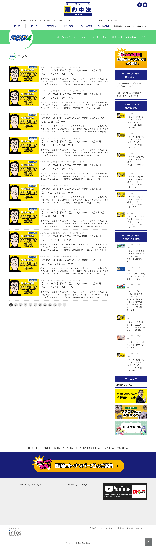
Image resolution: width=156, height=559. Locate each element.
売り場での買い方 (101, 37)
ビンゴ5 (56, 448)
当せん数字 (131, 37)
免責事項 (121, 528)
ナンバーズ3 (68, 448)
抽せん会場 (117, 37)
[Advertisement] (58, 329)
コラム (143, 37)
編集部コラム (94, 448)
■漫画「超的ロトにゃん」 (109, 20)
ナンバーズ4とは (81, 37)
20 (45, 304)
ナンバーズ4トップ (61, 37)
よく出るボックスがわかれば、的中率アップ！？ (129, 85)
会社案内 (93, 528)
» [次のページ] (59, 304)
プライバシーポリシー (107, 528)
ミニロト (47, 448)
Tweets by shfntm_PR (31, 484)
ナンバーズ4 (81, 448)
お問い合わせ (141, 528)
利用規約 (130, 528)
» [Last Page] (64, 304)
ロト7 (30, 448)
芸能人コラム (122, 448)
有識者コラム (108, 448)
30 (50, 304)
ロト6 (38, 448)
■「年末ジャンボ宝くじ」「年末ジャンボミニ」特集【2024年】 (46, 20)
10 (40, 304)
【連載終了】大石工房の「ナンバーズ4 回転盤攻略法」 (130, 94)
